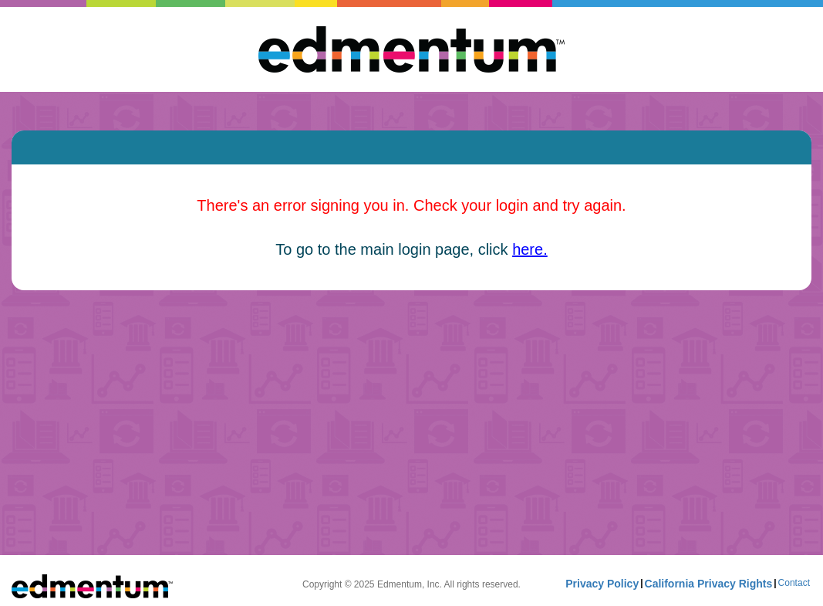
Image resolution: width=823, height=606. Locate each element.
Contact (794, 582)
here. (530, 249)
